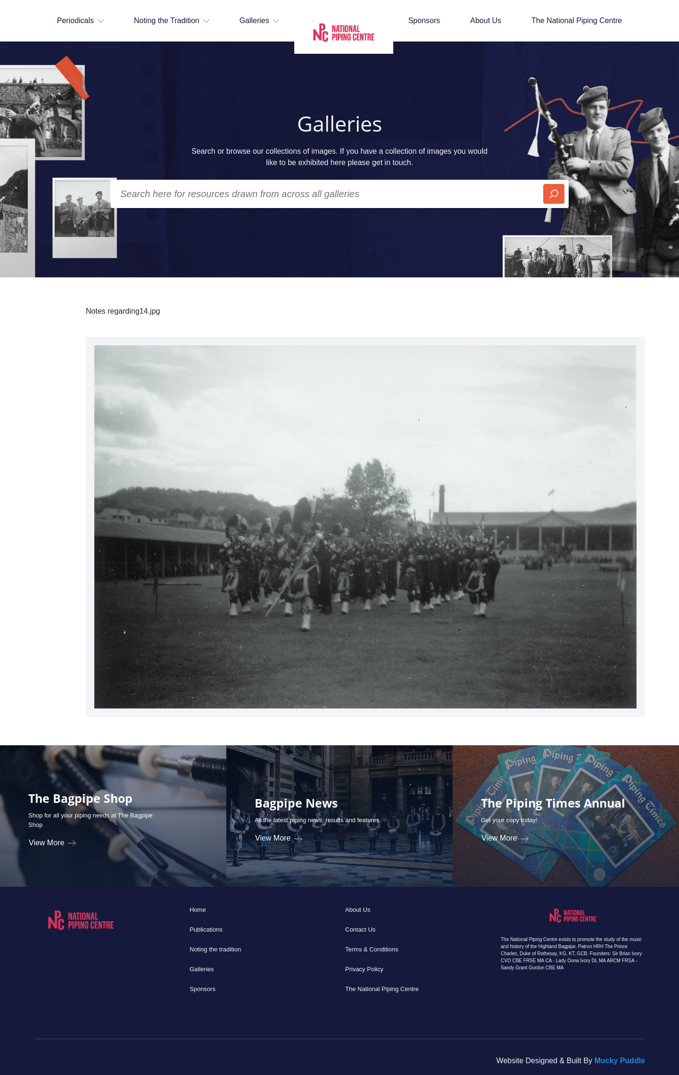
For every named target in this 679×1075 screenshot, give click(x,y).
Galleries (202, 969)
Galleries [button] (259, 21)
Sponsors (424, 21)
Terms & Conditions (371, 949)
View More (52, 843)
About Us (485, 21)
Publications (206, 929)
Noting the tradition (215, 949)
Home (198, 909)
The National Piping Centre (576, 21)
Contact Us (360, 929)
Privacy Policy (364, 969)
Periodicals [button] (80, 21)
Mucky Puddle (619, 1061)
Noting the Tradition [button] (171, 21)
